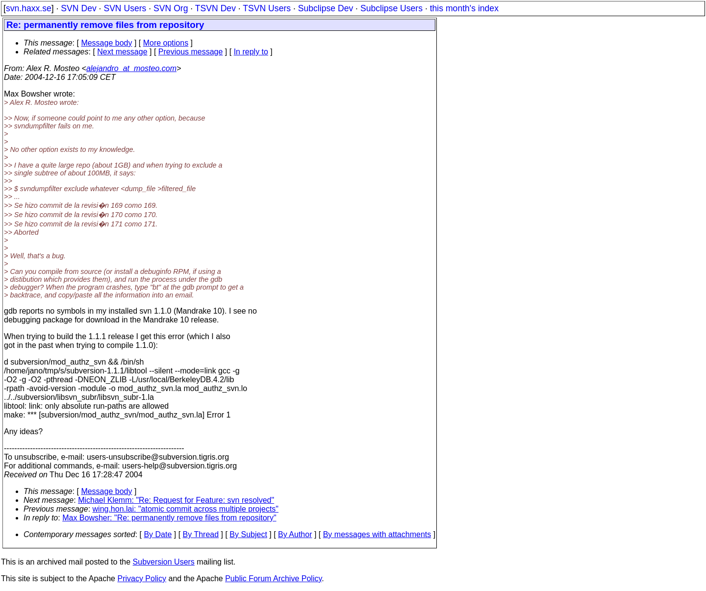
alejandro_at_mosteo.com (131, 68)
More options (166, 43)
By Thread (201, 534)
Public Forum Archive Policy (273, 578)
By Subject (248, 534)
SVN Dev (78, 8)
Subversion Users (164, 562)
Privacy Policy (141, 578)
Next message (122, 52)
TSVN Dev (215, 8)
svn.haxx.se (28, 8)
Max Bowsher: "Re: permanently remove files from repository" (169, 518)
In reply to (251, 52)
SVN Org (170, 8)
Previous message (190, 52)
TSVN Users (267, 8)
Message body (106, 43)
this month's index (464, 8)
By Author (295, 534)
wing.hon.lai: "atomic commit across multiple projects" (186, 509)
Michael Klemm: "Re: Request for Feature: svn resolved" (176, 500)
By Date (158, 534)
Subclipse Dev (325, 8)
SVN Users (124, 8)
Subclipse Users (391, 8)
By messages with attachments (377, 534)
